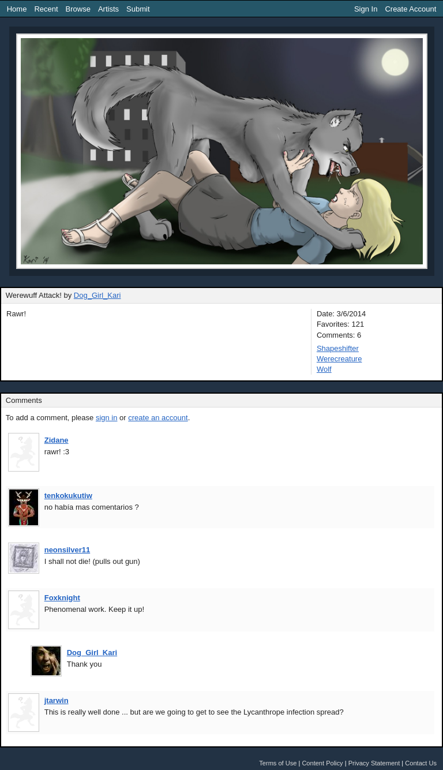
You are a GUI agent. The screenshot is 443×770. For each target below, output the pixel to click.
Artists (108, 9)
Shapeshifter (338, 348)
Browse (78, 9)
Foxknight (62, 597)
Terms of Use (277, 763)
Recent (46, 9)
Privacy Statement (374, 763)
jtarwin (56, 700)
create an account (157, 417)
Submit (137, 9)
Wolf (324, 369)
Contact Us (421, 763)
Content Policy (322, 763)
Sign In (365, 9)
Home (17, 9)
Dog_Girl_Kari (97, 295)
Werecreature (339, 358)
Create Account (410, 9)
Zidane (56, 440)
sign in (107, 417)
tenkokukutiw (68, 495)
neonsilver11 (67, 549)
